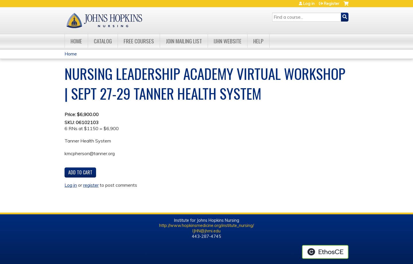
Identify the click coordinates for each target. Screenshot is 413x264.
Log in (309, 3)
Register (331, 3)
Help (258, 41)
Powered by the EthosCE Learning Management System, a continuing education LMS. (325, 252)
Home (76, 41)
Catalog (103, 41)
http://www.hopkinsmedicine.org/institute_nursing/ (206, 225)
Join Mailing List (184, 41)
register (91, 185)
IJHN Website (227, 41)
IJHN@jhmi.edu (206, 231)
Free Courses (139, 41)
